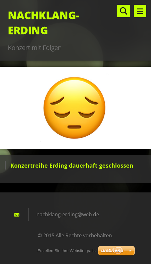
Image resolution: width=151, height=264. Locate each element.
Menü (140, 11)
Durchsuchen (123, 11)
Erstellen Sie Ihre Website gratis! (67, 250)
